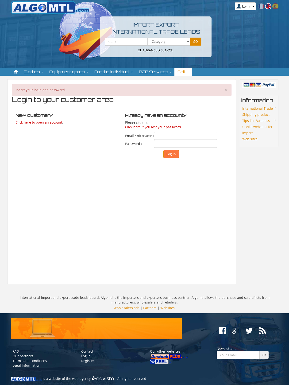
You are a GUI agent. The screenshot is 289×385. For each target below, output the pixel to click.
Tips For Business (256, 120)
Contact (87, 351)
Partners (150, 308)
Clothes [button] (33, 72)
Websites (167, 308)
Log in (86, 356)
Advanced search (155, 50)
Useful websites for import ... (257, 129)
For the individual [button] (113, 72)
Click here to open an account (38, 122)
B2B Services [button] (155, 72)
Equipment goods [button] (68, 72)
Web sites (250, 139)
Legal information (26, 365)
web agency (81, 378)
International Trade (257, 108)
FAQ (16, 351)
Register (87, 360)
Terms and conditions (30, 360)
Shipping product (256, 114)
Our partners (23, 356)
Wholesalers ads (126, 308)
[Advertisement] (121, 218)
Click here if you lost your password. (153, 127)
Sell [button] (183, 72)
